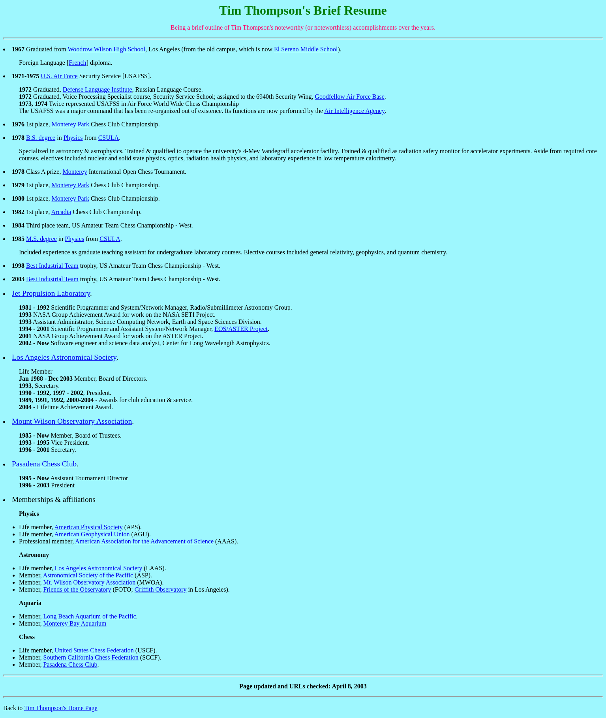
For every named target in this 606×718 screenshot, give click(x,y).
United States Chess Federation (93, 650)
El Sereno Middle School (306, 49)
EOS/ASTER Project (241, 328)
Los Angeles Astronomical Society (64, 357)
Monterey (74, 171)
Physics (73, 137)
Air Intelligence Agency (354, 110)
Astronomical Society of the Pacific (88, 575)
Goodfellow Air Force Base (349, 96)
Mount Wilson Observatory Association (72, 421)
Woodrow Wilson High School (106, 49)
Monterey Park (70, 124)
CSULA (108, 137)
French (77, 62)
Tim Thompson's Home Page (61, 708)
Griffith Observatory (161, 589)
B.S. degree (40, 137)
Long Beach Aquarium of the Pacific (89, 616)
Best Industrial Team (52, 265)
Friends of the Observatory (77, 589)
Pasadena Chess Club (44, 464)
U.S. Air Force (59, 76)
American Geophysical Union (92, 534)
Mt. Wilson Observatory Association (89, 582)
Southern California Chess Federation (91, 657)
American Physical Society (88, 527)
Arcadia (61, 212)
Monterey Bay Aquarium (75, 623)
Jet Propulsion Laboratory (51, 293)
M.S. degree (41, 238)
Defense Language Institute (97, 89)
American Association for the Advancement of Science (144, 541)
